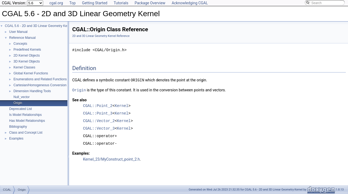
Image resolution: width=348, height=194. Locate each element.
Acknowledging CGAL (190, 3)
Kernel (121, 105)
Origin (17, 103)
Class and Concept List (25, 132)
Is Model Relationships (25, 115)
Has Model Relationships (27, 121)
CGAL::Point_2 (97, 105)
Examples (16, 138)
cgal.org (56, 3)
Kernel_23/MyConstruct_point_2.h (111, 159)
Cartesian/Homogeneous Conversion (40, 85)
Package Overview (150, 3)
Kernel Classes (24, 67)
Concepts (20, 44)
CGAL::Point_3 (97, 112)
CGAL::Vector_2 (99, 120)
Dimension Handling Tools (32, 91)
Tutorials (121, 3)
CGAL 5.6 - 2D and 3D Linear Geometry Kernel (39, 26)
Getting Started (94, 3)
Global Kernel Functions (30, 73)
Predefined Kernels (27, 49)
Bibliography (18, 127)
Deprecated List (20, 109)
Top (72, 3)
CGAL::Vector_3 (99, 127)
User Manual (18, 32)
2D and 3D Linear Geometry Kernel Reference (101, 36)
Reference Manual (22, 38)
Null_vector (21, 97)
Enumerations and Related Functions (40, 79)
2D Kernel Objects (26, 55)
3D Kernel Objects (26, 61)
